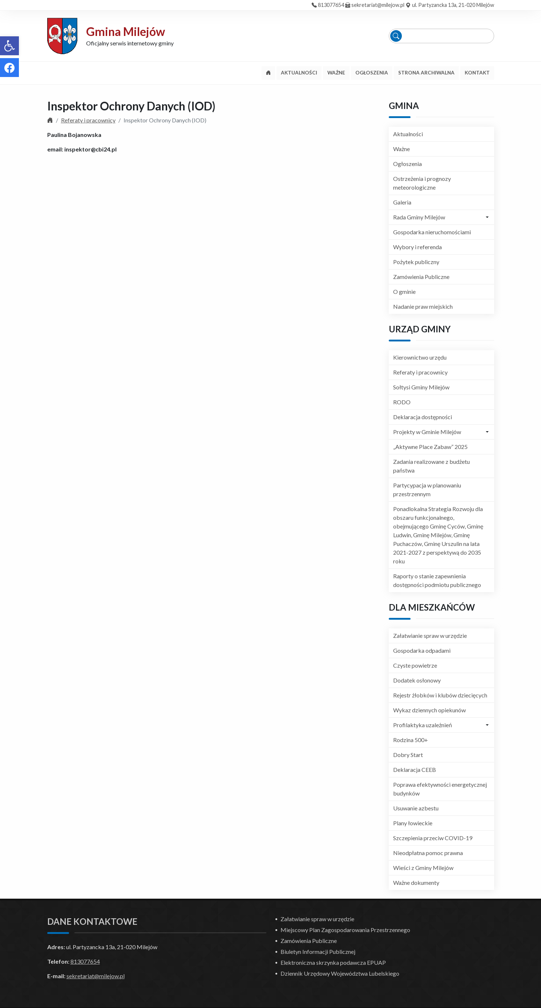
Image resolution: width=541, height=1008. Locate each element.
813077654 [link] (331, 5)
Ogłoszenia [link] (407, 163)
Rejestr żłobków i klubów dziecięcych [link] (440, 695)
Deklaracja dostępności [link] (422, 416)
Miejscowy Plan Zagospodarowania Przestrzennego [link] (345, 929)
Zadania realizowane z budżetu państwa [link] (431, 466)
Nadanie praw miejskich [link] (423, 306)
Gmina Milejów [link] (125, 31)
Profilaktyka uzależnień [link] (422, 724)
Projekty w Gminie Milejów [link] (427, 431)
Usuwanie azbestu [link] (416, 808)
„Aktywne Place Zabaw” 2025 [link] (430, 446)
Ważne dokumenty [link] (416, 882)
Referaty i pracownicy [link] (88, 120)
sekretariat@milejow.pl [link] (377, 5)
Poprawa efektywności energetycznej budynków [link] (440, 789)
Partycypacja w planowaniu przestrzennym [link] (427, 489)
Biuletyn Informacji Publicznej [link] (317, 951)
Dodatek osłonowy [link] (417, 680)
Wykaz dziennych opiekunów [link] (429, 710)
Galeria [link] (402, 202)
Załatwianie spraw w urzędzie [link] (430, 635)
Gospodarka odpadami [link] (422, 650)
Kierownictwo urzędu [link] (420, 357)
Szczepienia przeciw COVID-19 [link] (432, 837)
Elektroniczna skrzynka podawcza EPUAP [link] (333, 962)
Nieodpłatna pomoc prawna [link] (428, 852)
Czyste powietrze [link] (415, 665)
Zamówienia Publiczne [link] (421, 276)
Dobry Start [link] (408, 754)
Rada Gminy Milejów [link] (419, 217)
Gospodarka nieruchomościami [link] (432, 231)
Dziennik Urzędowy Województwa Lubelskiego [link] (339, 973)
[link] (9, 45)
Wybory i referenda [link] (417, 246)
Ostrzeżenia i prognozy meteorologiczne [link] (422, 183)
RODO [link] (402, 401)
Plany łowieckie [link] (412, 822)
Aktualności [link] (408, 133)
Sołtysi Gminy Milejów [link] (421, 387)
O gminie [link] (404, 291)
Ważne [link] (401, 148)
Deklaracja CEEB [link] (414, 769)
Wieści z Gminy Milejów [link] (423, 867)
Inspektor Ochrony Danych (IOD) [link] (131, 106)
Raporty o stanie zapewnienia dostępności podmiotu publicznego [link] (437, 580)
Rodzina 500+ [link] (410, 739)
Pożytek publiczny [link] (416, 261)
